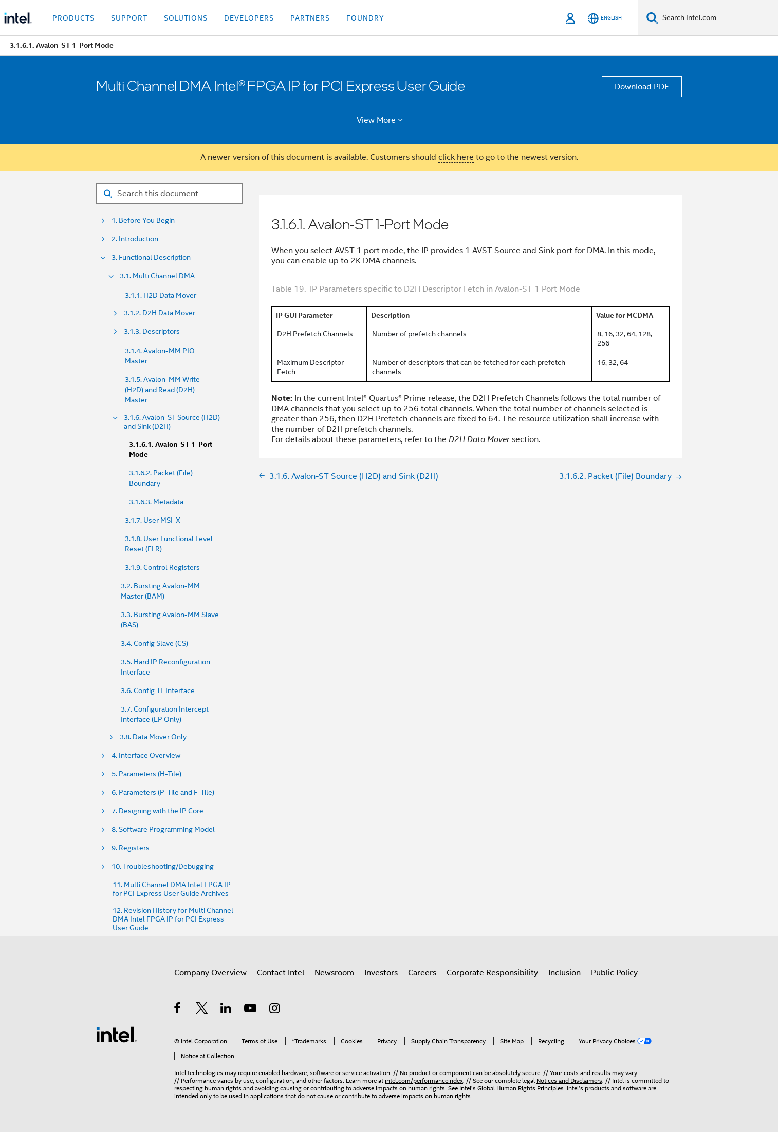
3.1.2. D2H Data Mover (159, 313)
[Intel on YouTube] (251, 1010)
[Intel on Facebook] (178, 1010)
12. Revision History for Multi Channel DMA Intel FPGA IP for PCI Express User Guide (173, 919)
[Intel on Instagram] (275, 1010)
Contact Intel (280, 973)
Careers (422, 973)
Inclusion (564, 973)
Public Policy (614, 973)
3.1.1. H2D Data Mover (160, 295)
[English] (604, 18)
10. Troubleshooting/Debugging (163, 866)
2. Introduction (135, 239)
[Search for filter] (169, 193)
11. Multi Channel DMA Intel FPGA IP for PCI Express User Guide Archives (172, 889)
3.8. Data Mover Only (153, 737)
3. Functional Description (151, 257)
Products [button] (73, 18)
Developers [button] (249, 18)
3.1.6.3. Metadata (156, 501)
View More (381, 120)
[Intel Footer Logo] (116, 1034)
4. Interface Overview (146, 755)
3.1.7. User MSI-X (152, 520)
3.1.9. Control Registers (162, 567)
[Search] (652, 17)
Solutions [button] (186, 18)
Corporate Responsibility (492, 973)
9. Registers (131, 847)
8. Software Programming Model (163, 829)
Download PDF (642, 87)
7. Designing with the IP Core (157, 811)
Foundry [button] (365, 18)
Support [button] (129, 18)
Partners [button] (310, 18)
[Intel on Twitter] (202, 1010)
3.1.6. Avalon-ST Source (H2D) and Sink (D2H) (172, 422)
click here (456, 157)
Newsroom (334, 973)
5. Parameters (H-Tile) (146, 774)
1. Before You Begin (143, 220)
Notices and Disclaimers (569, 1080)
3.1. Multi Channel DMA (157, 276)
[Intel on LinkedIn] (226, 1010)
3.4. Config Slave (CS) (154, 643)
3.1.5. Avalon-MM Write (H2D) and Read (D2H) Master (162, 390)
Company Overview (210, 973)
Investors (381, 973)
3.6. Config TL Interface (158, 690)
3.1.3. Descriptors (152, 331)
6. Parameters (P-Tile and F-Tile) (163, 792)
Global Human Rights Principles (520, 1088)
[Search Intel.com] (718, 18)
